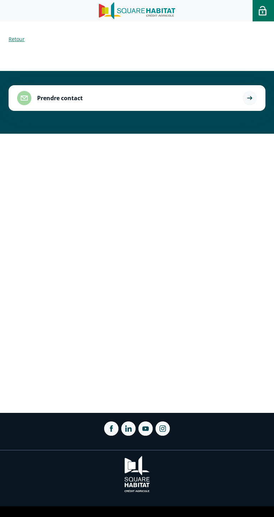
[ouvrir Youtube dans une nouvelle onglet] (145, 428)
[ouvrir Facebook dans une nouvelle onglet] (111, 428)
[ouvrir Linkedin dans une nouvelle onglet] (128, 428)
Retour (17, 39)
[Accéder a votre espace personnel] (263, 10)
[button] (250, 98)
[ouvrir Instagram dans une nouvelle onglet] (163, 428)
